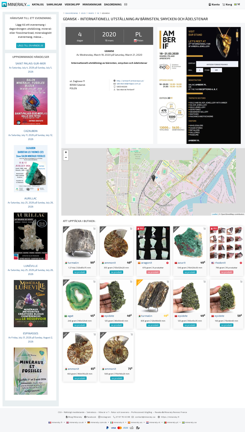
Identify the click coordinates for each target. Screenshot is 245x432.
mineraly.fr (56, 422)
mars (91, 13)
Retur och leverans (120, 412)
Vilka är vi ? (103, 412)
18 (98, 13)
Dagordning (71, 13)
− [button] (66, 157)
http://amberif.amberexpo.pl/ (130, 80)
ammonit (108, 262)
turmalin (71, 262)
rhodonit (218, 262)
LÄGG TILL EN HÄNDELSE (30, 45)
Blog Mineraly (74, 417)
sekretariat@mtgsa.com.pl (129, 83)
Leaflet (215, 214)
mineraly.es (135, 422)
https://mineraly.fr (170, 417)
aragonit (145, 262)
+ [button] (66, 152)
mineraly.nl (153, 422)
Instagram (104, 417)
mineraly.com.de (97, 422)
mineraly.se (189, 422)
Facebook (90, 417)
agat (68, 315)
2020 (83, 13)
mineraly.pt (171, 422)
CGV (60, 412)
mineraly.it (117, 422)
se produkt (79, 272)
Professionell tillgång (142, 412)
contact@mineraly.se (145, 417)
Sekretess (91, 412)
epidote (107, 315)
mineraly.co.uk (75, 422)
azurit (180, 262)
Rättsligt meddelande (74, 412)
